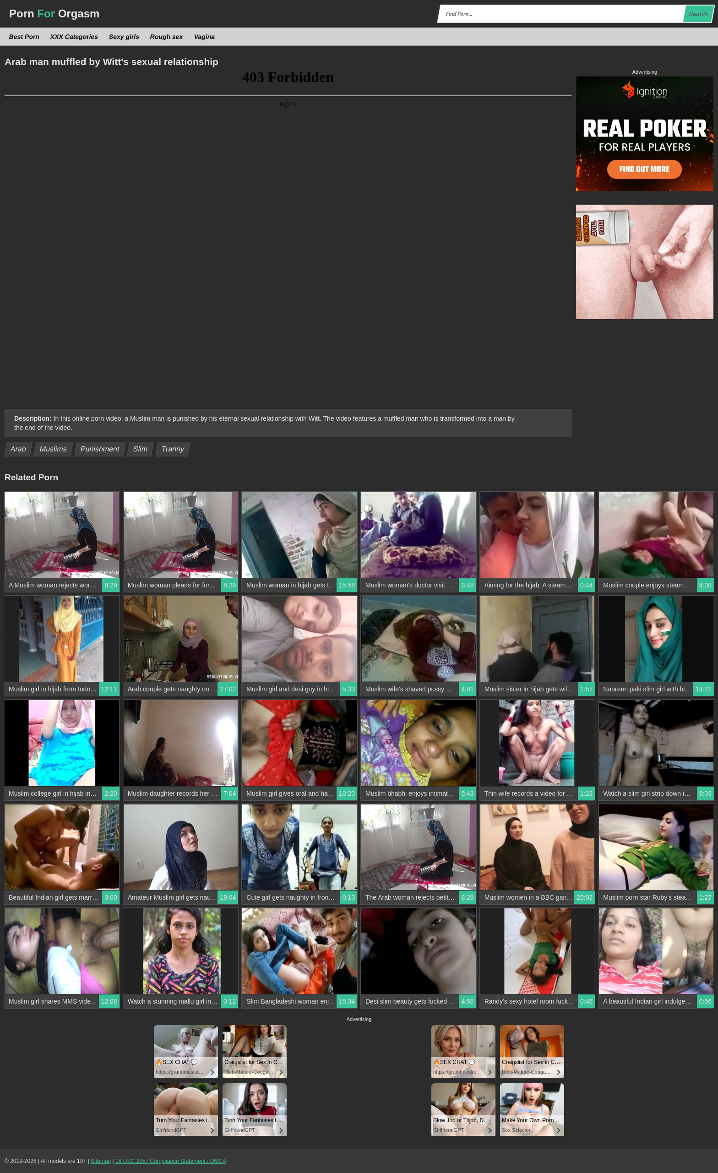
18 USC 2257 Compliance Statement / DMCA (170, 1161)
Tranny (173, 449)
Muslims (53, 449)
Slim (140, 449)
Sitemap (101, 1161)
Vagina (204, 36)
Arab (18, 449)
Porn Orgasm (54, 13)
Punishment (100, 449)
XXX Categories (74, 36)
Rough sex (167, 36)
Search (698, 14)
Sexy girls (124, 36)
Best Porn (24, 36)
